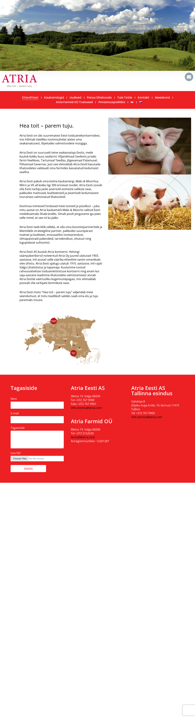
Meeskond (162, 97)
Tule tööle (124, 97)
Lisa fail (15, 453)
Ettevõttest (30, 97)
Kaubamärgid (54, 97)
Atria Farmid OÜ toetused (74, 102)
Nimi (14, 399)
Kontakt (143, 97)
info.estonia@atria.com (86, 408)
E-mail (15, 413)
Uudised (75, 97)
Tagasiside (18, 428)
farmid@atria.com (83, 437)
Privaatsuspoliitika (111, 102)
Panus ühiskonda (99, 97)
